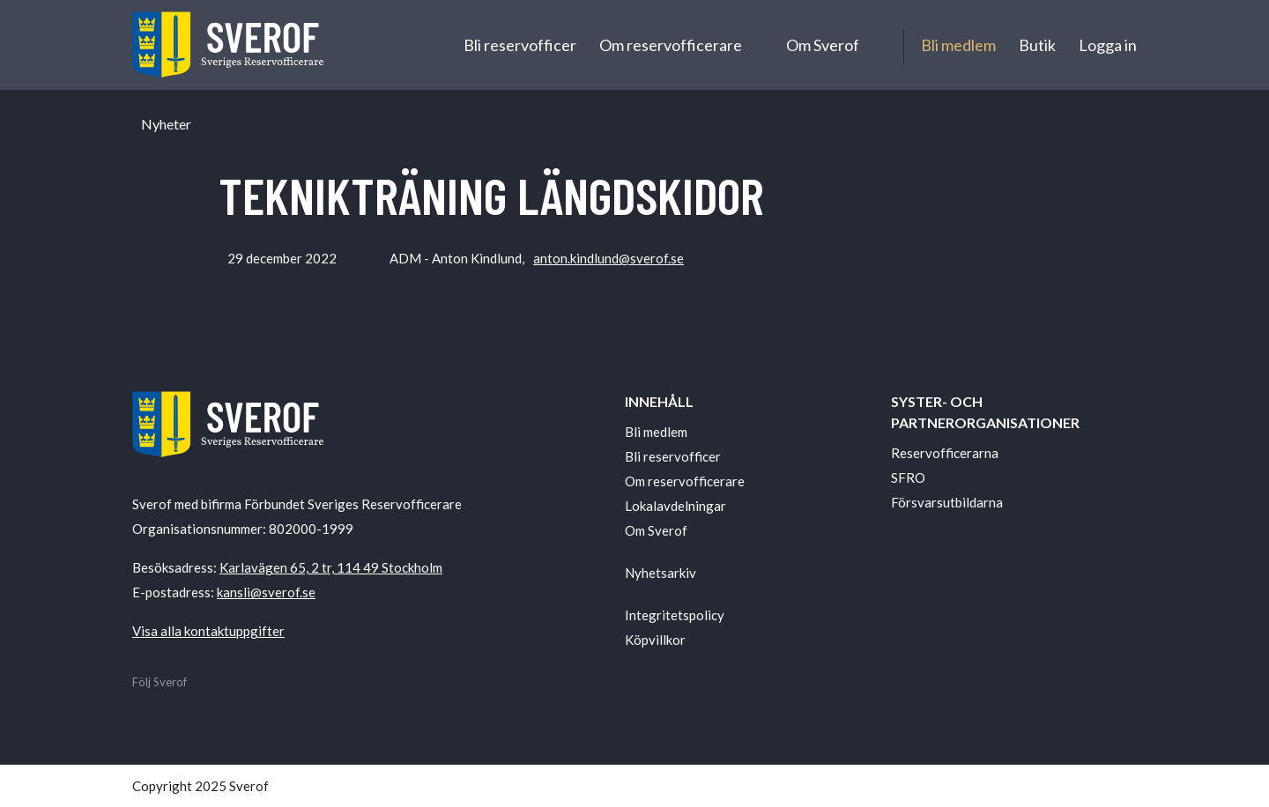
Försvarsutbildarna (947, 502)
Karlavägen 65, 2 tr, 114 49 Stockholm (330, 567)
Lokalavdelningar (675, 506)
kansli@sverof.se (266, 592)
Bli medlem (958, 45)
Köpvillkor (655, 640)
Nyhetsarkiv (660, 573)
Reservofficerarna (944, 453)
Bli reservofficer (520, 45)
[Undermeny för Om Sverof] (875, 44)
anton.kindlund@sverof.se (608, 258)
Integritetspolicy (674, 615)
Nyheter (166, 124)
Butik (1037, 45)
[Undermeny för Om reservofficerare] (758, 44)
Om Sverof (822, 45)
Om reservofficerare (670, 45)
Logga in (1108, 45)
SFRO (908, 477)
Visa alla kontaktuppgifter (208, 631)
